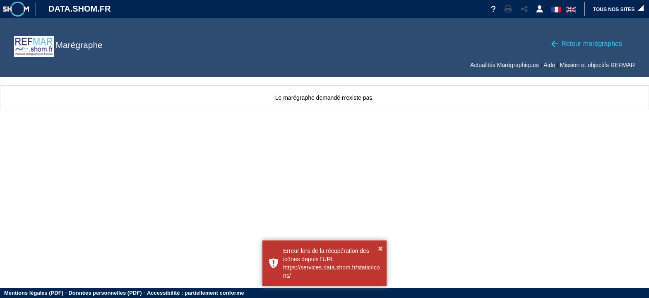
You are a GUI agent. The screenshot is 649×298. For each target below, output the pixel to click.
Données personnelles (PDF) (105, 293)
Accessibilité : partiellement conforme (195, 293)
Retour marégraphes (591, 43)
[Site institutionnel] (15, 9)
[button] (508, 9)
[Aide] (493, 9)
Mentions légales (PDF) (33, 293)
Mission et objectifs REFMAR (597, 65)
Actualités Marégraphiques (504, 65)
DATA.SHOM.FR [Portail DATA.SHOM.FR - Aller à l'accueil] (79, 8)
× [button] (380, 248)
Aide (549, 65)
